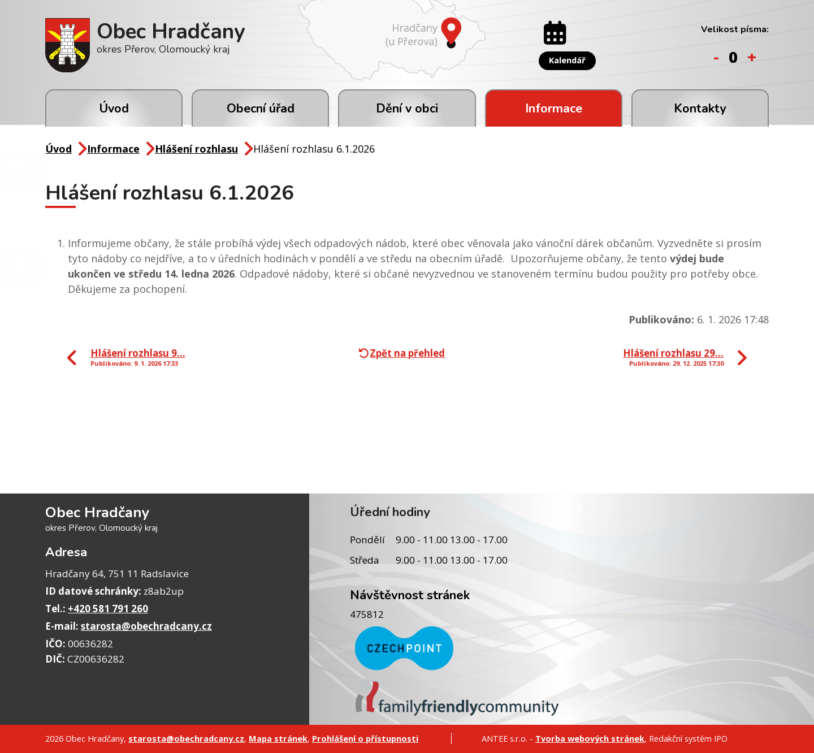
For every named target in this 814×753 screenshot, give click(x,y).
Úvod (114, 108)
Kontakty (700, 108)
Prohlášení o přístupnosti (365, 738)
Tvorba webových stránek (589, 738)
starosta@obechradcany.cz (146, 626)
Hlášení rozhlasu (196, 148)
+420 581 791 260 (108, 608)
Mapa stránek (278, 738)
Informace (553, 108)
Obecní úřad (261, 108)
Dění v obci (407, 108)
